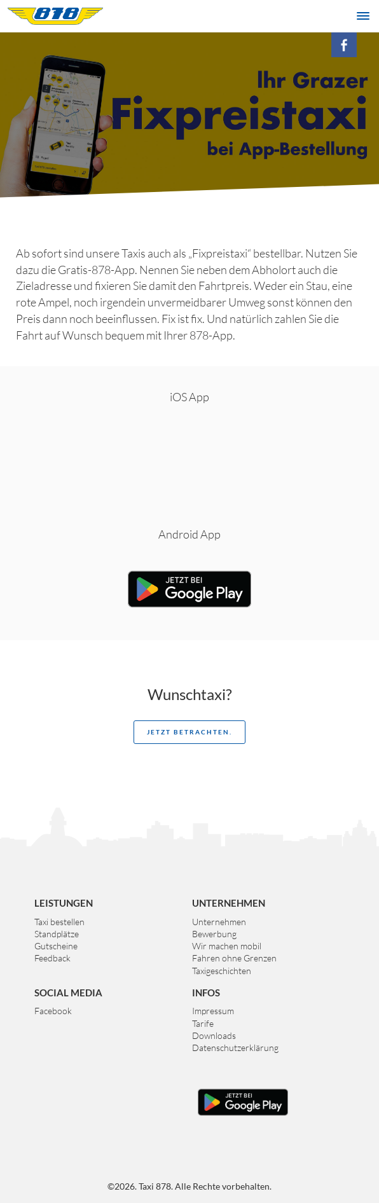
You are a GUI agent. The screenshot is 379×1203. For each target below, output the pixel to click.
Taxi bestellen (59, 921)
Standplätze (56, 933)
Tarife (203, 1023)
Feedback (52, 957)
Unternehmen (219, 921)
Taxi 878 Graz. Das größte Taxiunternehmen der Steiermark (55, 16)
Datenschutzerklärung (235, 1047)
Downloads (214, 1035)
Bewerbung (214, 933)
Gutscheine (56, 945)
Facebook (53, 1010)
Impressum (213, 1010)
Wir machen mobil (226, 945)
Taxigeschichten (221, 970)
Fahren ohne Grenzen (234, 957)
